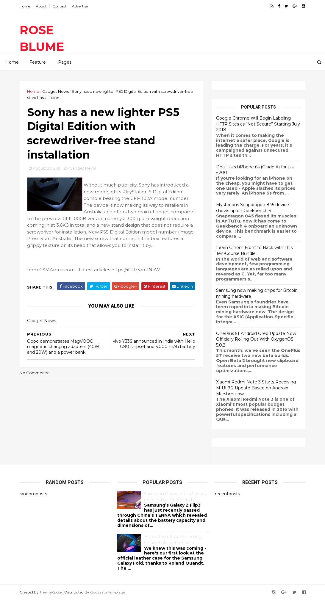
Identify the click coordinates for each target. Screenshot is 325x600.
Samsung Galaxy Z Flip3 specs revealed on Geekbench (175, 496)
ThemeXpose (51, 592)
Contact (59, 6)
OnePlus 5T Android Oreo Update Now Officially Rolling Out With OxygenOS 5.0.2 (256, 339)
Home (25, 6)
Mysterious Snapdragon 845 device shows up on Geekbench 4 (252, 207)
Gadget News (55, 91)
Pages (64, 62)
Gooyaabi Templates (107, 592)
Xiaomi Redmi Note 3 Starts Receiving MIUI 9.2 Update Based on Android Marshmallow (256, 387)
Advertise (80, 6)
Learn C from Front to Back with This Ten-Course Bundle (254, 250)
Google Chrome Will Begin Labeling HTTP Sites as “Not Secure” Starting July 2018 (258, 123)
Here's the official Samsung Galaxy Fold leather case (172, 539)
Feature (37, 62)
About (41, 6)
